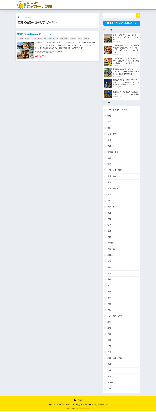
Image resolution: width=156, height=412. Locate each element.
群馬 (109, 158)
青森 (109, 116)
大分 (109, 353)
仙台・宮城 (111, 134)
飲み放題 (86, 38)
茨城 (109, 164)
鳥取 (109, 323)
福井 (109, 213)
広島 (27, 17)
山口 (109, 341)
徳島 (109, 298)
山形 (109, 140)
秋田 (109, 128)
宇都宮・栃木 (112, 152)
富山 (109, 201)
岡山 (109, 311)
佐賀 (109, 347)
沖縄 (109, 390)
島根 (109, 329)
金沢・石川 (111, 207)
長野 (109, 219)
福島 (109, 146)
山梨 (109, 231)
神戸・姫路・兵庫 (114, 317)
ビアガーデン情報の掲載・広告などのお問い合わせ (75, 406)
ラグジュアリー (53, 38)
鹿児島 (110, 384)
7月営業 (27, 38)
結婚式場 (73, 38)
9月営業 (40, 38)
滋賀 (109, 262)
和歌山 (110, 256)
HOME (78, 401)
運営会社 (52, 406)
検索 (138, 15)
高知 (109, 304)
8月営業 (33, 38)
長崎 (109, 365)
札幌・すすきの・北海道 (117, 110)
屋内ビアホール (64, 38)
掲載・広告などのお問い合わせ (121, 23)
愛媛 (109, 292)
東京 (109, 183)
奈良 (109, 274)
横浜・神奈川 (112, 189)
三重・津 (111, 250)
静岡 (109, 238)
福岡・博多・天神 (114, 359)
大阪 (109, 280)
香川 (109, 286)
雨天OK (79, 38)
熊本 (109, 378)
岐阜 (109, 225)
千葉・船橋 (111, 177)
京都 (109, 268)
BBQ (45, 38)
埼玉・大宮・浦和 (114, 171)
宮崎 (109, 371)
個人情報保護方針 (101, 406)
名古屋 (110, 244)
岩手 (109, 122)
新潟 (109, 195)
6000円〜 (20, 38)
